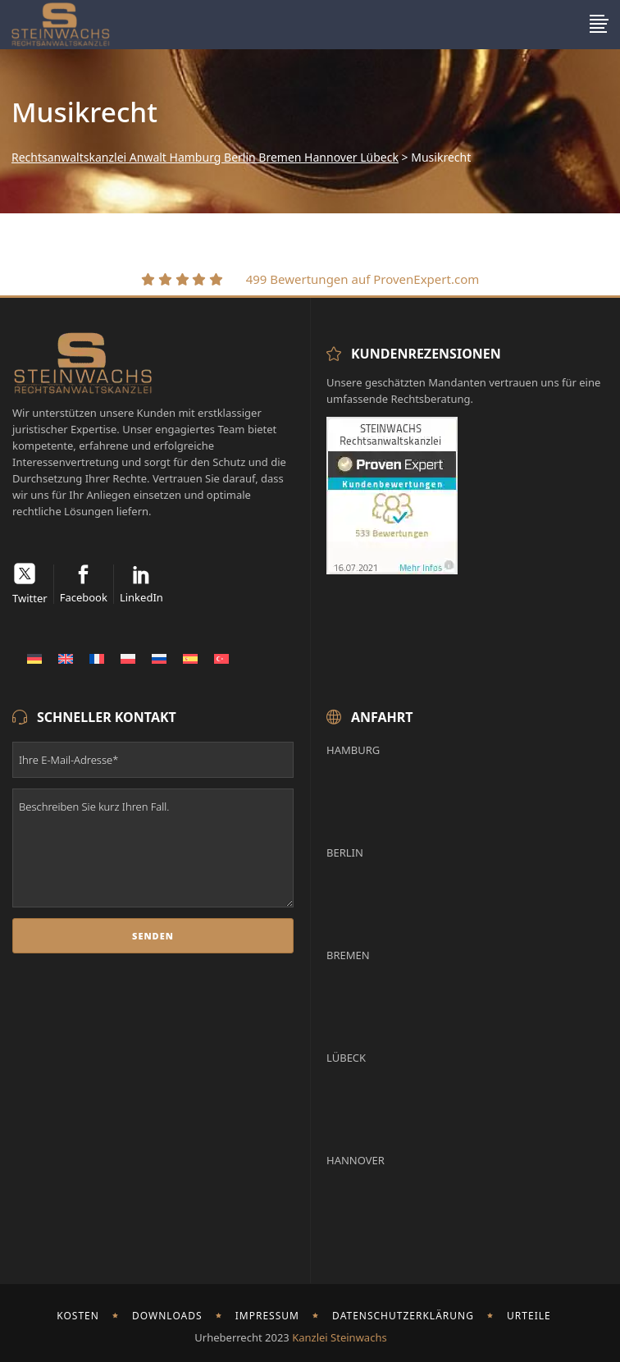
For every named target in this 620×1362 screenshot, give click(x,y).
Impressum (267, 1316)
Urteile (529, 1316)
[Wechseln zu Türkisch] (221, 658)
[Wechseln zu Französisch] (96, 658)
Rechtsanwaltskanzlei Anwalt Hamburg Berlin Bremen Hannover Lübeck (205, 157)
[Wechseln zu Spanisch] (190, 658)
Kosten (78, 1316)
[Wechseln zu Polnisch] (128, 658)
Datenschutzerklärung (403, 1316)
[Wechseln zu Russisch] (159, 658)
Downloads (167, 1316)
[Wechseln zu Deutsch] (34, 658)
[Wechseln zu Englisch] (65, 658)
